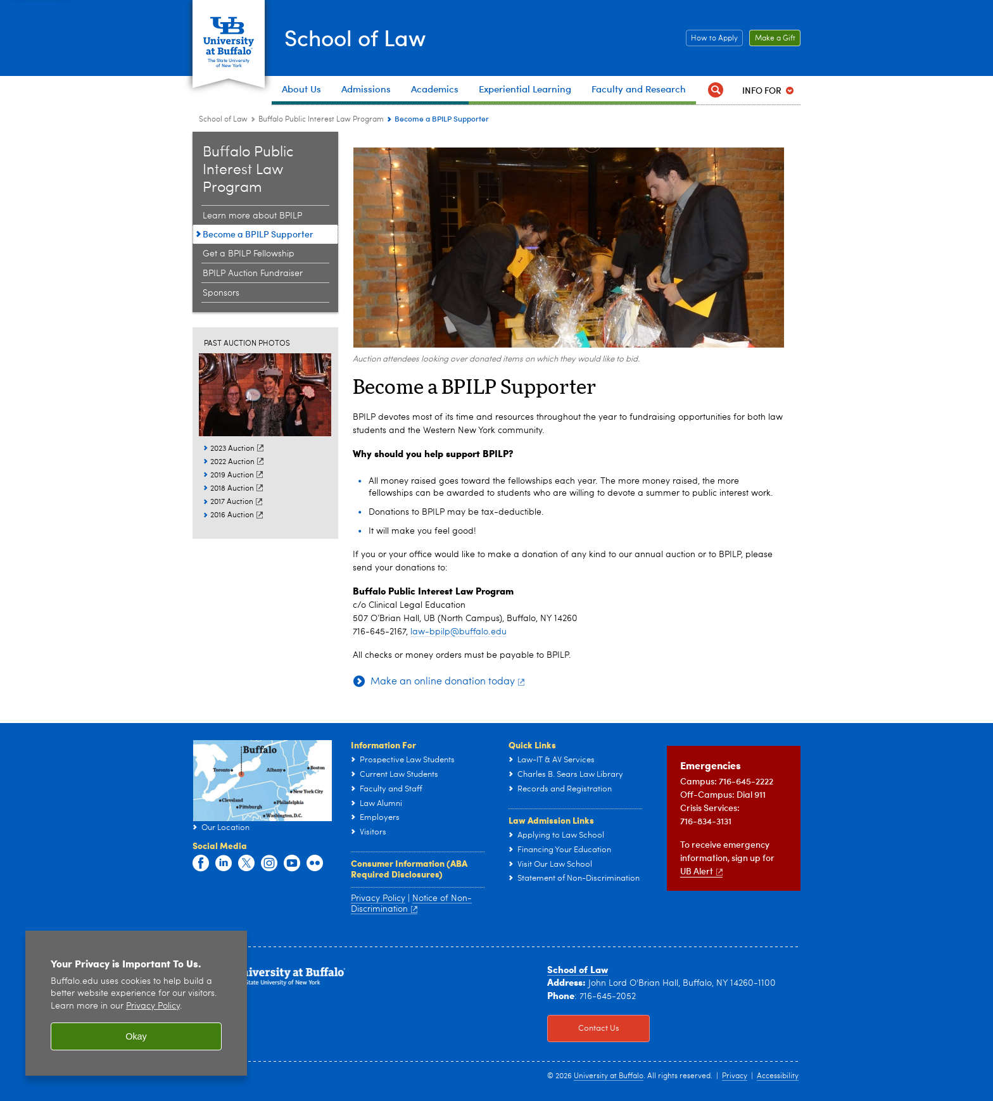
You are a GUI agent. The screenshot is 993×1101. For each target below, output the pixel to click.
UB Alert (701, 871)
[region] (136, 1003)
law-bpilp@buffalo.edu (458, 631)
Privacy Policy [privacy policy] (153, 1006)
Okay (136, 1036)
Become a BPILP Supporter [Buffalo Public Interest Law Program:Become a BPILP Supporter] (258, 234)
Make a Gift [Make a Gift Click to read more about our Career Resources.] (772, 38)
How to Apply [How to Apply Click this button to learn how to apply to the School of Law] (712, 38)
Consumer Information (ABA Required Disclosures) (409, 869)
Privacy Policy (378, 898)
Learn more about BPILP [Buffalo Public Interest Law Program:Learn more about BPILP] (252, 215)
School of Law (358, 37)
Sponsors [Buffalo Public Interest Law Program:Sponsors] (221, 293)
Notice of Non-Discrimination (411, 904)
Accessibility (778, 1076)
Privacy (734, 1076)
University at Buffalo (608, 1076)
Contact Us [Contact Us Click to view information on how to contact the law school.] (583, 1029)
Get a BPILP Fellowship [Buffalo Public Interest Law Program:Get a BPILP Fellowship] (248, 253)
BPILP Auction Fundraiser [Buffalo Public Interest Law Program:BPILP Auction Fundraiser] (253, 273)
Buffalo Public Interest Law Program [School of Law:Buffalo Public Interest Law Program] (321, 119)
